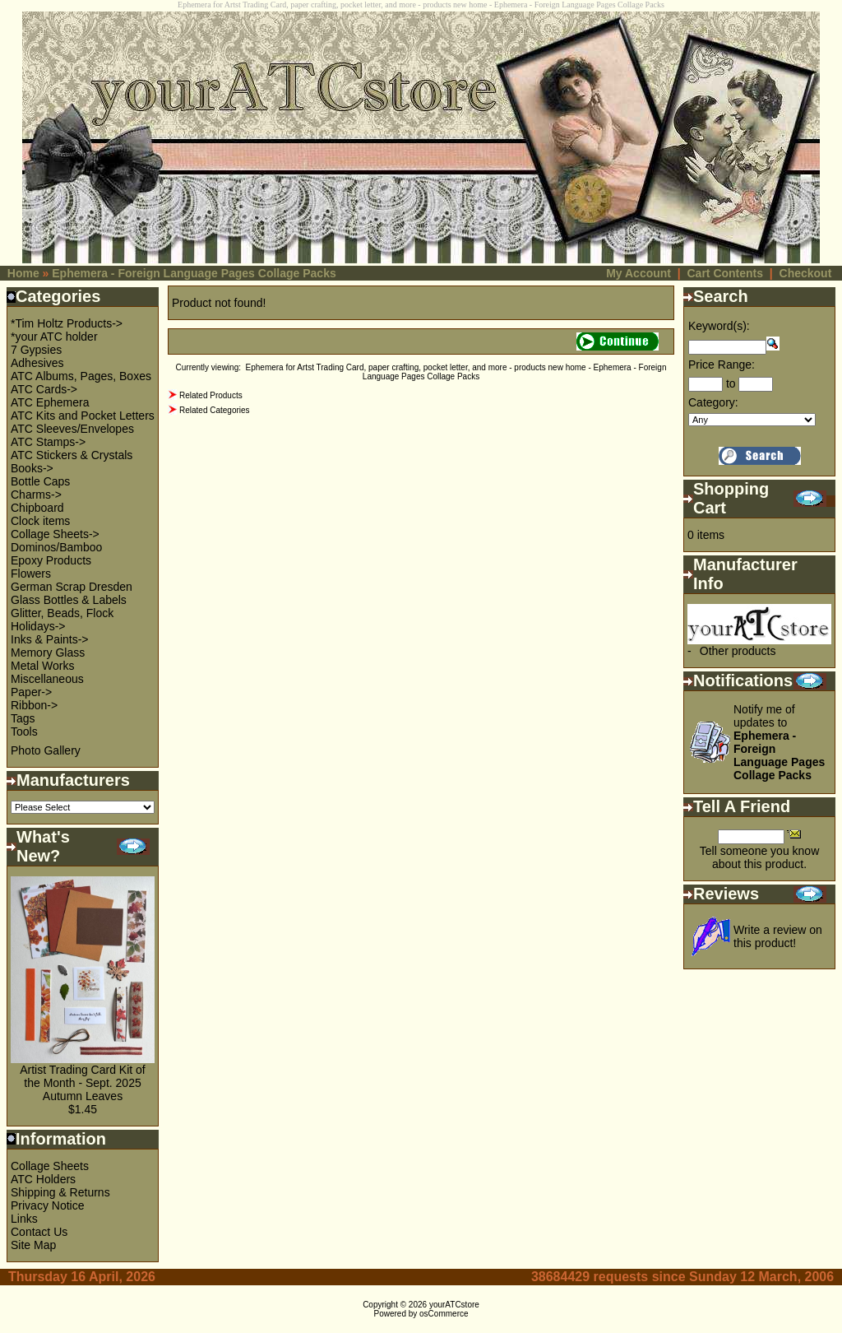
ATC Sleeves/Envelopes (72, 428)
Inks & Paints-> (50, 639)
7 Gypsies (36, 349)
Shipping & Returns (60, 1192)
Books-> (32, 468)
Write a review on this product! (777, 936)
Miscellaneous (47, 678)
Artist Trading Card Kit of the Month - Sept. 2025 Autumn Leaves (83, 1083)
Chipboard (37, 507)
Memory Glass (48, 652)
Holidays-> (38, 626)
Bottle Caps (40, 481)
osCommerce (443, 1313)
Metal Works (43, 665)
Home (23, 273)
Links (24, 1218)
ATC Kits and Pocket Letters (83, 415)
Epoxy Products (51, 560)
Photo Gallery (46, 750)
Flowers (31, 573)
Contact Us (39, 1231)
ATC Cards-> (44, 389)
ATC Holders (43, 1179)
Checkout (806, 273)
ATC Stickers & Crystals (71, 455)
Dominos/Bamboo (56, 547)
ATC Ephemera (50, 402)
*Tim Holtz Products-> (67, 323)
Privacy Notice (47, 1205)
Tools (24, 731)
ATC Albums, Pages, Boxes (81, 376)
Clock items (40, 520)
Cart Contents (725, 273)
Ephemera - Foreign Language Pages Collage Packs (193, 273)
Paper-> (31, 692)
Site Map (33, 1245)
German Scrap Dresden (71, 586)
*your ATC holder (54, 336)
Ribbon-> (34, 705)
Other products (738, 650)
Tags (23, 718)
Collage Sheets (50, 1166)
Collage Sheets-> (55, 534)
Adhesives (37, 362)
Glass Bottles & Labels (69, 599)
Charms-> (36, 494)
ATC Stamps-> (48, 441)
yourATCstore (454, 1304)
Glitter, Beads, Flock (62, 613)
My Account (638, 273)
